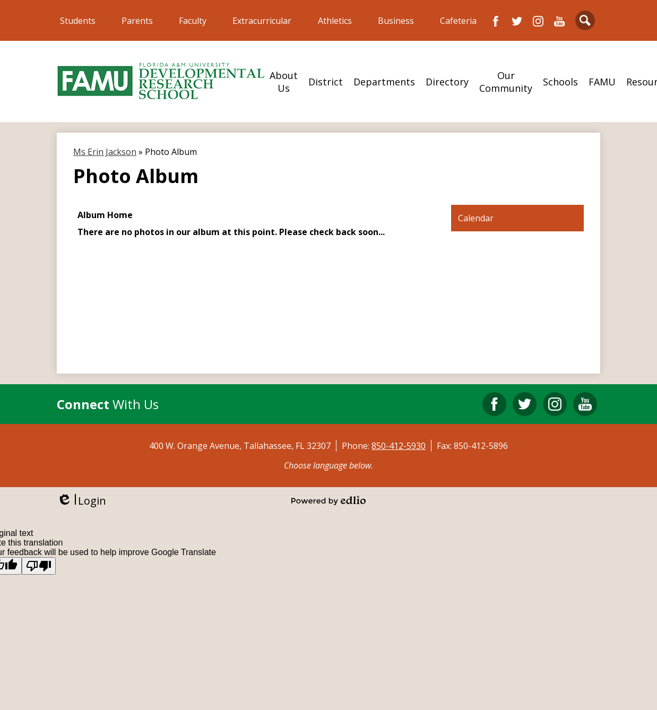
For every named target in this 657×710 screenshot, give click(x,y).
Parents (137, 21)
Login (81, 500)
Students (78, 21)
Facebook (495, 21)
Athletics (335, 21)
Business (396, 21)
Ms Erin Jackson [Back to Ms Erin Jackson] (104, 152)
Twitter (517, 21)
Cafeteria (458, 21)
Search (585, 22)
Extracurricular (261, 21)
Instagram (538, 21)
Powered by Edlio (328, 500)
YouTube (559, 21)
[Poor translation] (39, 566)
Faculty (192, 21)
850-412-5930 (398, 446)
